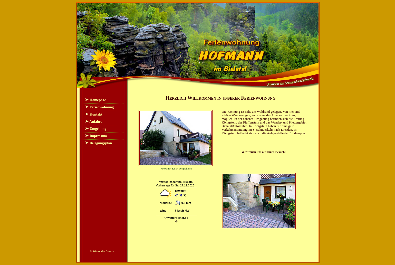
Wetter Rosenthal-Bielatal (176, 181)
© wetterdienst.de (176, 217)
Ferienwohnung (102, 107)
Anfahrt (95, 122)
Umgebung (98, 129)
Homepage (98, 100)
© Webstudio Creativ (102, 251)
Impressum (98, 136)
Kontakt (96, 114)
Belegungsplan (101, 143)
